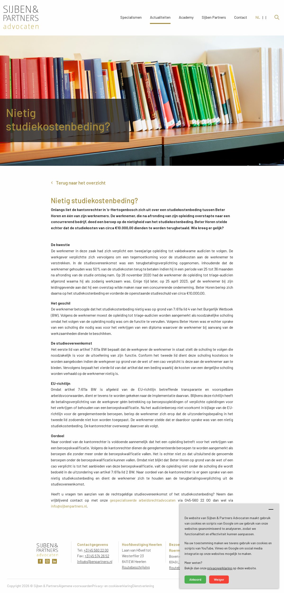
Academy (186, 18)
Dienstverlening (143, 586)
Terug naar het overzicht (81, 182)
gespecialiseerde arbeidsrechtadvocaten (143, 500)
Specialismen (131, 18)
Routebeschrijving (136, 567)
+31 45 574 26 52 (97, 556)
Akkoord (195, 579)
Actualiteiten (160, 18)
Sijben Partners (214, 18)
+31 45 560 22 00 (96, 550)
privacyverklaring (220, 568)
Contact (240, 18)
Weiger (219, 579)
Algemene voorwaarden (75, 586)
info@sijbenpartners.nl (69, 506)
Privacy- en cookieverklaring (112, 586)
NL (257, 18)
